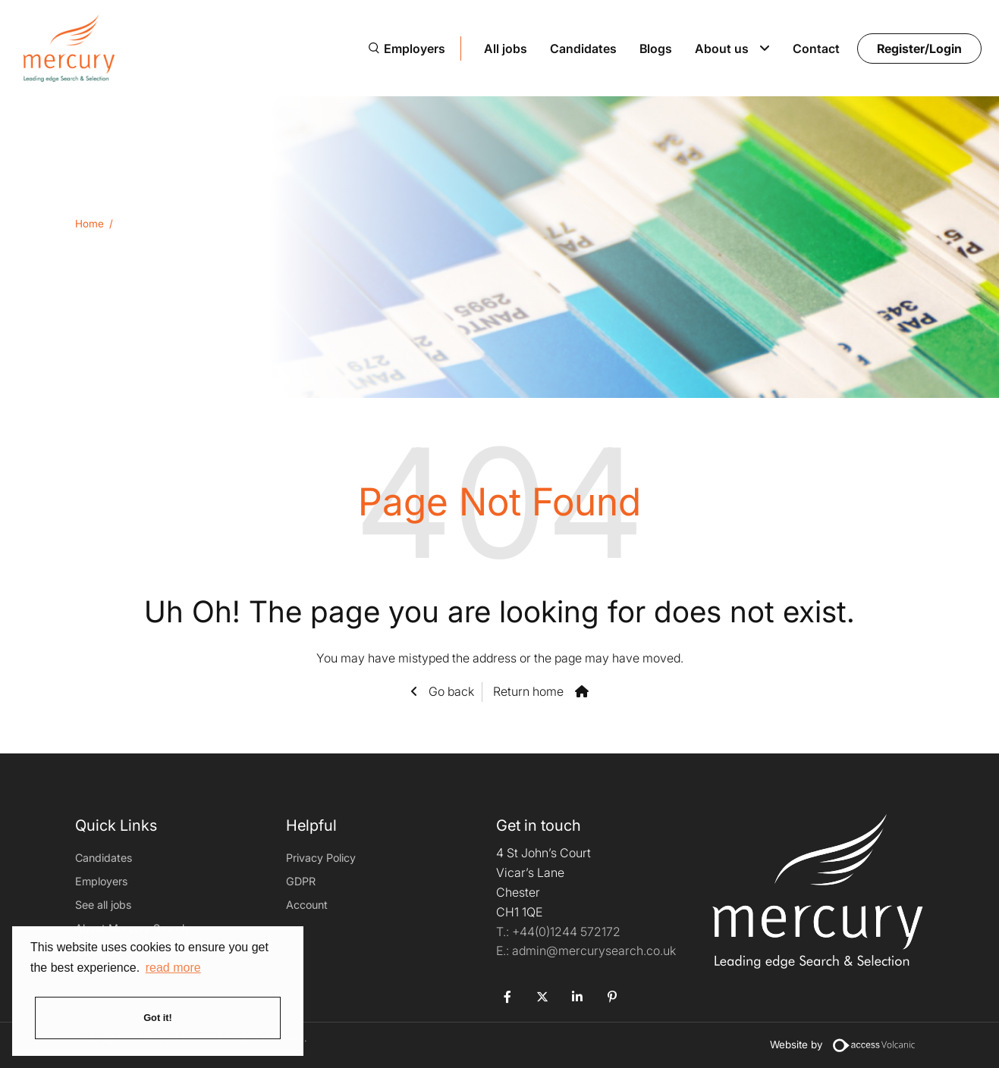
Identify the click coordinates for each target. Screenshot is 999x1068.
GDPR (301, 881)
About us (722, 48)
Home (89, 224)
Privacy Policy (321, 857)
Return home (528, 691)
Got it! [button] (157, 1017)
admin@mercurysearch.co (586, 950)
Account (307, 904)
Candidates (583, 48)
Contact (816, 48)
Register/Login (919, 48)
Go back (450, 691)
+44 (566, 931)
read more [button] (173, 967)
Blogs (655, 48)
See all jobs (103, 904)
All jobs (505, 48)
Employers (414, 48)
